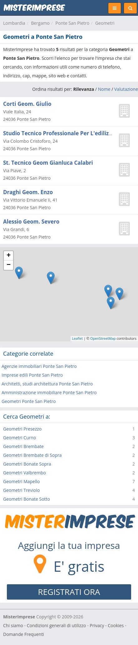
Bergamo (40, 23)
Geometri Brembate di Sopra (32, 455)
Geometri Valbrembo (24, 473)
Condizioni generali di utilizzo (56, 625)
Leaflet (77, 338)
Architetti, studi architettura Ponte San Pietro (47, 384)
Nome (104, 89)
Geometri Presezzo (22, 429)
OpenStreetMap (103, 338)
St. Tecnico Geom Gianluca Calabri (48, 162)
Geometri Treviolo (21, 490)
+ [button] (9, 256)
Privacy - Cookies (107, 625)
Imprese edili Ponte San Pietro (32, 375)
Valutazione (126, 89)
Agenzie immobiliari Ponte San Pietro (39, 366)
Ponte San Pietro (73, 23)
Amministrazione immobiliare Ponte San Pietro (49, 392)
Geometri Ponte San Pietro (29, 401)
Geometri (105, 23)
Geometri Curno (19, 438)
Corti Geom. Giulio (27, 103)
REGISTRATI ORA (69, 591)
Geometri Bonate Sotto (26, 499)
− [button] (9, 265)
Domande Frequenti (23, 634)
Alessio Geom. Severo (31, 221)
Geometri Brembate (23, 446)
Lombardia (14, 23)
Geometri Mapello (21, 481)
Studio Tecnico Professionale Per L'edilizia (58, 133)
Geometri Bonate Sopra (27, 464)
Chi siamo (13, 625)
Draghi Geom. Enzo (28, 192)
